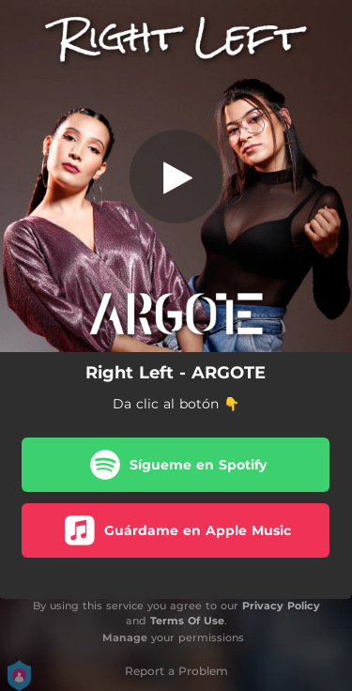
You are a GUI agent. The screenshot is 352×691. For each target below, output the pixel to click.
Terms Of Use (187, 620)
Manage (124, 637)
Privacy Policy (281, 605)
